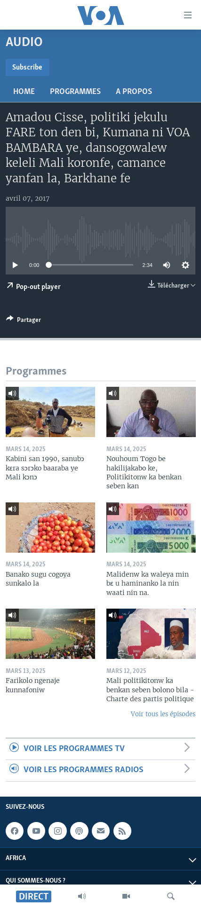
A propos (134, 91)
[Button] (23, 321)
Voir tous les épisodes (163, 714)
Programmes (75, 91)
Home (24, 91)
